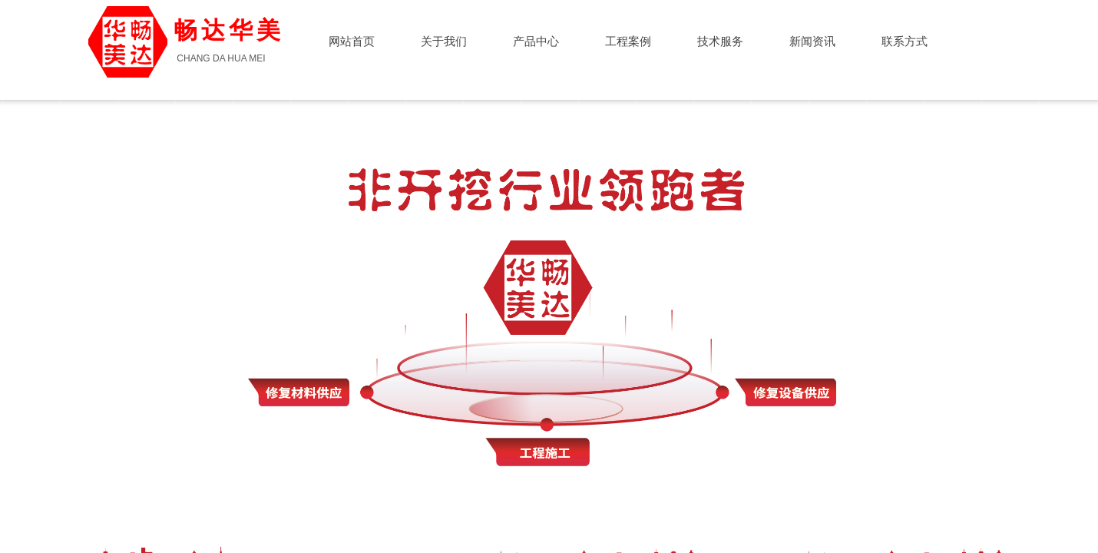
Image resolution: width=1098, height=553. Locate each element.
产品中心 (536, 41)
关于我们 (444, 41)
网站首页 (352, 41)
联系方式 (904, 41)
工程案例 (628, 41)
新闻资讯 (812, 41)
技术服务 (720, 41)
